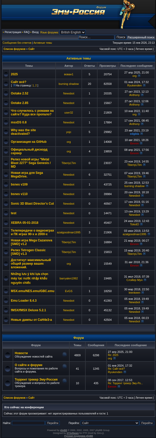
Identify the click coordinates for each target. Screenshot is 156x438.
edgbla (134, 133)
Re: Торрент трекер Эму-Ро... (125, 383)
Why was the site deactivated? (23, 132)
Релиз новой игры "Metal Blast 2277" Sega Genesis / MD (31, 163)
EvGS (68, 291)
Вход (35, 32)
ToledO (134, 224)
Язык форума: (49, 32)
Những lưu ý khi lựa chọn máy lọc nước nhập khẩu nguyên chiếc (29, 278)
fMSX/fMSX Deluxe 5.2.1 (28, 310)
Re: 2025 (113, 355)
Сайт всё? (18, 82)
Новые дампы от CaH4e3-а (31, 320)
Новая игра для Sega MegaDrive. (27, 174)
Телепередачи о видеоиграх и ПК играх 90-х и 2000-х (32, 232)
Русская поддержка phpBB (78, 436)
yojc (68, 131)
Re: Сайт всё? (116, 368)
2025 (14, 74)
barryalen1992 (69, 278)
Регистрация (13, 32)
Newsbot (68, 93)
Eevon (134, 143)
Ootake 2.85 (19, 103)
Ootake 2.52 (19, 93)
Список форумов (15, 49)
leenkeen (134, 292)
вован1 (68, 74)
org (134, 75)
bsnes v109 (19, 184)
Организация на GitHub (29, 142)
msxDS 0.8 (19, 122)
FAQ (26, 32)
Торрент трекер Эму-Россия (36, 379)
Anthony (134, 94)
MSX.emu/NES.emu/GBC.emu (32, 291)
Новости (21, 353)
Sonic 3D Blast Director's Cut (32, 203)
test (13, 213)
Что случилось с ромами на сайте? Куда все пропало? (32, 112)
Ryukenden (134, 85)
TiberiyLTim (69, 163)
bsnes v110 (19, 194)
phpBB (63, 430)
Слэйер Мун (135, 279)
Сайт (31, 49)
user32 (68, 112)
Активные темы (42, 42)
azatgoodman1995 (68, 232)
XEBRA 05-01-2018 (24, 223)
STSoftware (72, 433)
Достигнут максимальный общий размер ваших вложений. (31, 263)
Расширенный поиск (141, 37)
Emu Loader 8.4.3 (23, 300)
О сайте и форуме (28, 365)
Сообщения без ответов (17, 42)
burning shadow (69, 83)
